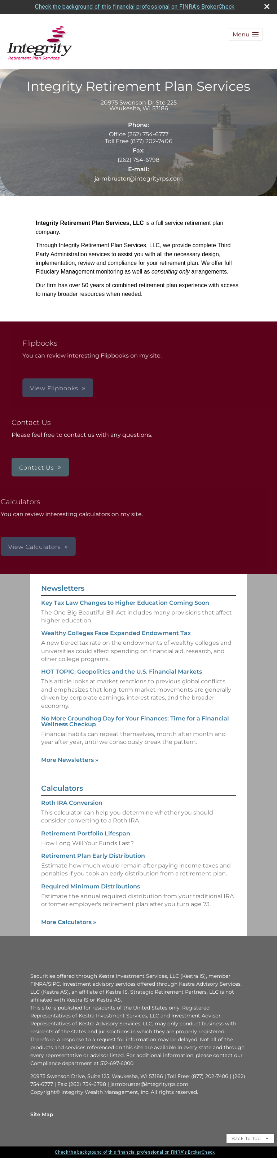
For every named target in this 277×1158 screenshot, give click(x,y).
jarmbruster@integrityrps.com (138, 178)
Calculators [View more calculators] (62, 788)
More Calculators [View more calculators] (68, 922)
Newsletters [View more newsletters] (62, 588)
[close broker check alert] (267, 6)
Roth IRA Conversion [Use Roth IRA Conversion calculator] (71, 802)
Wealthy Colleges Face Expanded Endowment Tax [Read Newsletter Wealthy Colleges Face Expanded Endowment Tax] (116, 633)
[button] (246, 34)
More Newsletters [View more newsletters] (69, 760)
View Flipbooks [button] (134, 388)
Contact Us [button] (36, 467)
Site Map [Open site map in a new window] (41, 1114)
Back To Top (250, 1138)
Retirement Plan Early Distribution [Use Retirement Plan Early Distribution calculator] (93, 855)
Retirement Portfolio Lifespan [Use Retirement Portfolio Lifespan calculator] (85, 833)
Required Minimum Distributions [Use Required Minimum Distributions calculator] (90, 886)
